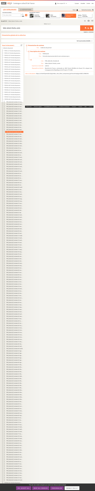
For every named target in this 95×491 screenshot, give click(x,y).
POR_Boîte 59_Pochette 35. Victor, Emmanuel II (14, 337)
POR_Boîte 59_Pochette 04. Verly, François (14, 265)
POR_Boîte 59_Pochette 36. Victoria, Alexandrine (14, 339)
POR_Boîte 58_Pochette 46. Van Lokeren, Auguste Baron (14, 178)
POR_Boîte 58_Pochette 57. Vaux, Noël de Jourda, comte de (14, 203)
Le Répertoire (25, 10)
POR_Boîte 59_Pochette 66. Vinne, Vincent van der (14, 408)
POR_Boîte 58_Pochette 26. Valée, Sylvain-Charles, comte (14, 132)
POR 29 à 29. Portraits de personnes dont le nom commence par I (13, 69)
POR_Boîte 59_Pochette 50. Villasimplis (14, 371)
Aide (93, 3)
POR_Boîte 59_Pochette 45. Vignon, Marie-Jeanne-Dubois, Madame (14, 360)
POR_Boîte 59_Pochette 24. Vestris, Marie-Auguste (14, 311)
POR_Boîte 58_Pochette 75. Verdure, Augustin (14, 245)
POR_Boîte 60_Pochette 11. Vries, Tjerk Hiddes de (14, 473)
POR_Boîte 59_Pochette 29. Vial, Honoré (14, 323)
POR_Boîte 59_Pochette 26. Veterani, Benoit (14, 316)
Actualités (83, 3)
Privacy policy (72, 488)
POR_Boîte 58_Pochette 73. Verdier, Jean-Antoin (14, 240)
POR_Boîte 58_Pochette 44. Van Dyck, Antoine (14, 173)
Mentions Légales (38, 106)
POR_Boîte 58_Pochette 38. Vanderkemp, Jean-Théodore (14, 159)
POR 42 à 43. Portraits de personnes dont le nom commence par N (13, 80)
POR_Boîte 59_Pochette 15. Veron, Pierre (14, 291)
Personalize (57, 488)
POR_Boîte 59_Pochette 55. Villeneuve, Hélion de (14, 383)
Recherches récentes (88, 10)
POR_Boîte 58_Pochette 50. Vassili (14, 187)
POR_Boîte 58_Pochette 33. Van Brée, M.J (14, 148)
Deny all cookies (41, 488)
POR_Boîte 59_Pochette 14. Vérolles (14, 288)
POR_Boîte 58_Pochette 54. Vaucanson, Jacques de (14, 196)
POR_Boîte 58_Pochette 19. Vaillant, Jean (14, 115)
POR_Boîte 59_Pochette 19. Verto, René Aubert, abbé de (14, 300)
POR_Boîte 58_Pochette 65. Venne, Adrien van (14, 221)
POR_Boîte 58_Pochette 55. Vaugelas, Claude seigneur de (14, 198)
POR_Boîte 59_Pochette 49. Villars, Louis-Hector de (14, 369)
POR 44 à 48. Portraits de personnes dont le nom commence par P (13, 85)
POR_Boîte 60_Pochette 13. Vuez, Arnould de (14, 477)
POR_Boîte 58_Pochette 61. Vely (13, 212)
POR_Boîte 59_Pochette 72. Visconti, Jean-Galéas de (14, 422)
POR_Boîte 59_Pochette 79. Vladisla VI (14, 438)
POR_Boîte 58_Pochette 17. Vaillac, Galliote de (14, 111)
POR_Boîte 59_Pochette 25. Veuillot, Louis (14, 314)
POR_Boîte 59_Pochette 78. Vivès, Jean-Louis (14, 436)
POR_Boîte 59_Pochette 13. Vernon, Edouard (14, 286)
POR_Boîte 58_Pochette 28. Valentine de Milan (14, 136)
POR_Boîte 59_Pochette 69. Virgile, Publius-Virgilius (14, 415)
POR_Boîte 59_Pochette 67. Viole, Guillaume (14, 411)
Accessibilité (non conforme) (50, 106)
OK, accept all (24, 488)
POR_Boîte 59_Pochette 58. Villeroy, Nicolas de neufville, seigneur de (14, 390)
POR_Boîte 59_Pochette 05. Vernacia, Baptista (14, 268)
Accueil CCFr (4, 21)
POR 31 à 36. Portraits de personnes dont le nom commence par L (13, 76)
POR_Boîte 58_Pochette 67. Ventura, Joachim (14, 226)
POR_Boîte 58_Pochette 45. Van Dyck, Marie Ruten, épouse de (14, 175)
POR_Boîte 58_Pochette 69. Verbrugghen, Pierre (14, 231)
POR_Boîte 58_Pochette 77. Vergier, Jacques (14, 249)
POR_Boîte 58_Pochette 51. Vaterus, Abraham (14, 189)
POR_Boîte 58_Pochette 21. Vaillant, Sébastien (14, 120)
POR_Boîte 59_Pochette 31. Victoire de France (14, 328)
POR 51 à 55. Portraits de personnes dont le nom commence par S (13, 92)
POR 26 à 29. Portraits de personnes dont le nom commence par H (13, 67)
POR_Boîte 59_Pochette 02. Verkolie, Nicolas (14, 261)
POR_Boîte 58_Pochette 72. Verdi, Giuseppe (14, 238)
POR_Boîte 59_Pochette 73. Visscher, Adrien (14, 424)
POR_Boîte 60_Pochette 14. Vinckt (14, 480)
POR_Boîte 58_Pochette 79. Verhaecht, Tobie (14, 254)
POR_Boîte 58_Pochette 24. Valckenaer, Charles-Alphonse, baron (14, 127)
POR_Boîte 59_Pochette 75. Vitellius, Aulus (14, 429)
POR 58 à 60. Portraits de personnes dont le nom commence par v (13, 99)
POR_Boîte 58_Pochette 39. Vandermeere (14, 162)
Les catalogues (9, 9)
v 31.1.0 (90, 106)
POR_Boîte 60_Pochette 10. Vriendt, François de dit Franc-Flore (14, 470)
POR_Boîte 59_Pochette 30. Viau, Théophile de (14, 325)
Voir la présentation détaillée (84, 41)
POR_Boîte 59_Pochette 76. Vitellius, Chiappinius (14, 431)
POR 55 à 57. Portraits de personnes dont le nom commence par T (13, 94)
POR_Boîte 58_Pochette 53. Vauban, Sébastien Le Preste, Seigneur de (14, 194)
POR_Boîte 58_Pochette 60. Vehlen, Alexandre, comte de (14, 210)
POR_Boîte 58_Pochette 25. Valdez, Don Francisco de (14, 129)
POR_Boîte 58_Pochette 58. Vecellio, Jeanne (14, 205)
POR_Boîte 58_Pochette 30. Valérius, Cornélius (14, 141)
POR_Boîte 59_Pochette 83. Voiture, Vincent (14, 447)
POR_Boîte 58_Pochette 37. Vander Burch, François (14, 157)
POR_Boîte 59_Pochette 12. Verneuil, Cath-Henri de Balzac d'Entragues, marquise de (14, 284)
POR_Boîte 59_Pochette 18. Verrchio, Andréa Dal (14, 298)
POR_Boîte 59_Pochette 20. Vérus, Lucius (14, 302)
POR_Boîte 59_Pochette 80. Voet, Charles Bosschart (14, 440)
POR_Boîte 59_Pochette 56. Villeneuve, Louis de (14, 385)
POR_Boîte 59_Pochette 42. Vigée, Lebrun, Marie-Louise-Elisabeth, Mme (14, 353)
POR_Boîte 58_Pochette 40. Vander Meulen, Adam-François (14, 164)
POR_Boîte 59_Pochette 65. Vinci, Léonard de (14, 406)
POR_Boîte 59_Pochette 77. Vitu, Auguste (14, 434)
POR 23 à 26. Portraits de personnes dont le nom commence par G (13, 64)
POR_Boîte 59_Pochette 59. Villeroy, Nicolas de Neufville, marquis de (14, 392)
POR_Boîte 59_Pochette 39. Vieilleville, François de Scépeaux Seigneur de (14, 346)
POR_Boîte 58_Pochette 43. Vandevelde (14, 171)
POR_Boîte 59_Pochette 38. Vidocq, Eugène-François (14, 344)
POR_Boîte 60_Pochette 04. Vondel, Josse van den (14, 457)
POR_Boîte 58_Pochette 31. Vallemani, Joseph (14, 143)
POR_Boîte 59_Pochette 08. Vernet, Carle (14, 275)
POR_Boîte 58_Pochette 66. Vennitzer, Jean (14, 224)
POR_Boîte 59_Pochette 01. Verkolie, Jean (14, 258)
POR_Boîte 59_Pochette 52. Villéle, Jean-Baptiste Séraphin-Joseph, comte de (14, 376)
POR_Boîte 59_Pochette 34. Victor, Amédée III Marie (14, 334)
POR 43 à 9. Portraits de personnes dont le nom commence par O (13, 83)
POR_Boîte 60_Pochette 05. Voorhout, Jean (14, 459)
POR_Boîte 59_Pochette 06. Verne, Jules (14, 270)
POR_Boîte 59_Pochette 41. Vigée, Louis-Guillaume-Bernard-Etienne (14, 351)
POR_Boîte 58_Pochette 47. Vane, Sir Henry (14, 180)
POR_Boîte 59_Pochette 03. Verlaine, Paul (14, 263)
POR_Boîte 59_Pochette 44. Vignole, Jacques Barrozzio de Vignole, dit (14, 357)
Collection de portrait (8, 48)
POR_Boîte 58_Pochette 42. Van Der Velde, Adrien (14, 168)
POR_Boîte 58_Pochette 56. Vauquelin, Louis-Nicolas (14, 201)
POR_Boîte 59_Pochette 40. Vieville (14, 348)
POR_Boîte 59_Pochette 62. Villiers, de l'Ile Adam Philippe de (14, 399)
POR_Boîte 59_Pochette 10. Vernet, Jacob (14, 279)
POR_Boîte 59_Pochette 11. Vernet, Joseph (14, 281)
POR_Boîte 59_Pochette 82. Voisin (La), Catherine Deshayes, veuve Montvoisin (14, 445)
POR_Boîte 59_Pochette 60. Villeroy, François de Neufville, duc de (14, 394)
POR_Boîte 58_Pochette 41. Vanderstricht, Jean (14, 166)
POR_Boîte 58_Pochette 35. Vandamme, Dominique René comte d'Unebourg (14, 152)
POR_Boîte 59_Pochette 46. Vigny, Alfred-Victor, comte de (14, 362)
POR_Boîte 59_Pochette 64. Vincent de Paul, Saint (14, 404)
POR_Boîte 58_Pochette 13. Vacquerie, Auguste (14, 102)
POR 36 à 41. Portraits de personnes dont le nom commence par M (13, 78)
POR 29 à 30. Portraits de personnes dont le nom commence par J (13, 71)
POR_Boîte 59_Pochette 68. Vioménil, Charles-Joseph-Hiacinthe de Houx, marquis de (14, 413)
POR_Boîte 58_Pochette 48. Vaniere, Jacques (14, 182)
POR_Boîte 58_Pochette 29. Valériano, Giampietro (14, 138)
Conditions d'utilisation (64, 106)
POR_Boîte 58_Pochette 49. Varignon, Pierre (14, 185)
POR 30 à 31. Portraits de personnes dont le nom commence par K (13, 74)
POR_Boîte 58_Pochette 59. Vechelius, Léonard (14, 208)
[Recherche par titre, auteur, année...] (12, 15)
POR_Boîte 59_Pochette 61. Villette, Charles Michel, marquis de (14, 397)
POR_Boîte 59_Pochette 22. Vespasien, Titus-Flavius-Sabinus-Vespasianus (14, 307)
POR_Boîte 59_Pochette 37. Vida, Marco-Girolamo (14, 341)
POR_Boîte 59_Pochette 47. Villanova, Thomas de (14, 364)
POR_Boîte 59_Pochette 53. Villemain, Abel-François (14, 378)
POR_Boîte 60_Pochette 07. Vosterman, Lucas (14, 464)
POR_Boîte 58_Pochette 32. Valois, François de (14, 145)
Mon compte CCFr (62, 3)
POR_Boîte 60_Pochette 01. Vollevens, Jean (14, 450)
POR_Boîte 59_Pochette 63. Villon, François (14, 401)
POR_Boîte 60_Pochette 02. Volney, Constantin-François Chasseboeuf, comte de (14, 452)
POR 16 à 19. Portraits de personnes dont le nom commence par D (13, 57)
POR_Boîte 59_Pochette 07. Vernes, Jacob (14, 272)
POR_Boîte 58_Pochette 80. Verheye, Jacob (14, 256)
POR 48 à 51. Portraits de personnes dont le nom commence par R (13, 90)
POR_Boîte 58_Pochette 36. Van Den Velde (14, 155)
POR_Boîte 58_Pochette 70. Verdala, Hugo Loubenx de (14, 233)
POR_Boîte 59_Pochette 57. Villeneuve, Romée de (14, 387)
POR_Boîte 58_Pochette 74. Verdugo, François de (14, 242)
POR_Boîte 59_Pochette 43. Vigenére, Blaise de (14, 355)
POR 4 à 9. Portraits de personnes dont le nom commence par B (13, 53)
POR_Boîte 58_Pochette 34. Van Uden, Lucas (14, 150)
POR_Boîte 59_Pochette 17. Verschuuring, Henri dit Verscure (14, 295)
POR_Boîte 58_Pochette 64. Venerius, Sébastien (14, 219)
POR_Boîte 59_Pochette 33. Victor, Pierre (14, 332)
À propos (77, 3)
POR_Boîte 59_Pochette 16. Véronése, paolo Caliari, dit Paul (14, 293)
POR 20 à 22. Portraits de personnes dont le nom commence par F (13, 62)
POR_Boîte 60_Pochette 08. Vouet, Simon (14, 466)
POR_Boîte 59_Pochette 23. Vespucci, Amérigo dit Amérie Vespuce (14, 309)
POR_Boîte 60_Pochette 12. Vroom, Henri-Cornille (14, 475)
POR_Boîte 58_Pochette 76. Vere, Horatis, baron (14, 247)
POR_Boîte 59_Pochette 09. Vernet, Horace (14, 277)
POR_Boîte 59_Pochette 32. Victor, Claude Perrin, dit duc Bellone (14, 330)
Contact (88, 3)
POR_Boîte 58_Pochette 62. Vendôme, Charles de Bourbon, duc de (14, 215)
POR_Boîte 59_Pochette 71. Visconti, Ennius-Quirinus (14, 420)
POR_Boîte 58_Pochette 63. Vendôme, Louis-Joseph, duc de (14, 217)
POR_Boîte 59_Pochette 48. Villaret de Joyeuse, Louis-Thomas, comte (14, 367)
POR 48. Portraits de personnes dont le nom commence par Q (13, 87)
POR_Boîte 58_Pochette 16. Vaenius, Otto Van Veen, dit (14, 109)
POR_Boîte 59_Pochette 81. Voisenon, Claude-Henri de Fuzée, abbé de (14, 443)
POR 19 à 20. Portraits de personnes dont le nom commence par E (13, 60)
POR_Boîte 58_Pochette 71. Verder (14, 235)
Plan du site (28, 106)
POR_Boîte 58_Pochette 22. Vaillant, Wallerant (14, 122)
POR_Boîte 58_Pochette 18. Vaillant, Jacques (14, 113)
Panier (75, 10)
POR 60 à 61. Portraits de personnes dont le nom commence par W (13, 482)
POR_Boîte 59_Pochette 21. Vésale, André (14, 304)
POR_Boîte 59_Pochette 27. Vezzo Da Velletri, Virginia (14, 318)
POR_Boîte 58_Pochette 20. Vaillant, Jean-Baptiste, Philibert (14, 118)
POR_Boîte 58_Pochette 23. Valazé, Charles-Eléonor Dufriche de (14, 125)
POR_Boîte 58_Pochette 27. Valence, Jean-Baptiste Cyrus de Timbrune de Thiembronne (14, 134)
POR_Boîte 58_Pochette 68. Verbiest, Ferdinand (14, 228)
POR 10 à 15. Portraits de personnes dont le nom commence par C (13, 55)
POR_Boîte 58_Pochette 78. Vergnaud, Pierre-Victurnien (14, 251)
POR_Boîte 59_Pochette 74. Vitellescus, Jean (14, 427)
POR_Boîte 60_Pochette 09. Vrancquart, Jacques (14, 468)
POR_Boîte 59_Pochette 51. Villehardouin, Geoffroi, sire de (14, 374)
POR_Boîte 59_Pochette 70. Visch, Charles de (14, 417)
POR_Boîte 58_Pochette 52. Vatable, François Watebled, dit (14, 192)
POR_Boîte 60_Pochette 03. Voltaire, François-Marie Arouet (14, 454)
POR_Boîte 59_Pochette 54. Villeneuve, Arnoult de (14, 381)
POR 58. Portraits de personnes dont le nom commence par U (13, 97)
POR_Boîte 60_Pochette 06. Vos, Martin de (14, 461)
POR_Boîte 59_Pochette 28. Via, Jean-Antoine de (14, 321)
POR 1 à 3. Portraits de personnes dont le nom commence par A (13, 50)
